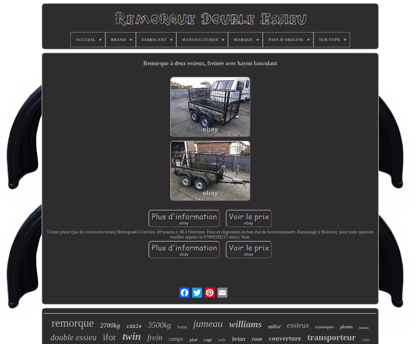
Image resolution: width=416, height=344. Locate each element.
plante (346, 326)
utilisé (274, 326)
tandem (364, 328)
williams (245, 324)
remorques (324, 326)
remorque (73, 323)
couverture (285, 338)
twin (131, 336)
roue (257, 339)
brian (238, 338)
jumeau (208, 323)
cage (208, 339)
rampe (176, 339)
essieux (298, 325)
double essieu (73, 337)
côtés (366, 340)
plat (193, 339)
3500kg (159, 325)
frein (154, 337)
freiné (182, 327)
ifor (109, 337)
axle (222, 339)
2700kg (110, 325)
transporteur (331, 337)
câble (134, 327)
